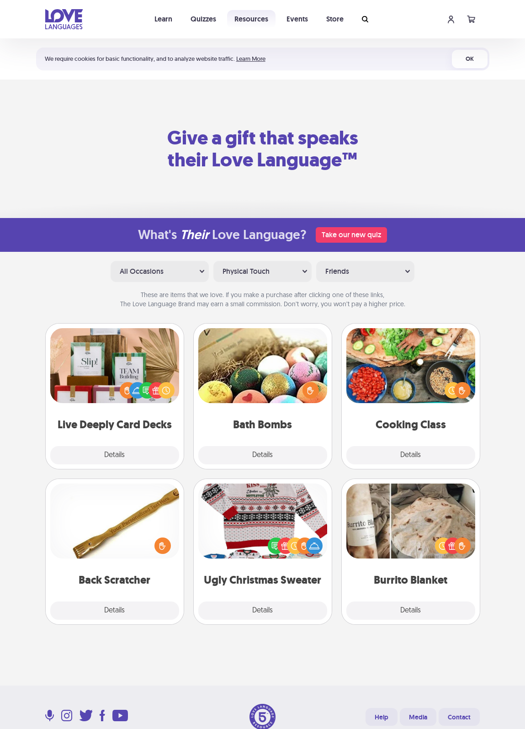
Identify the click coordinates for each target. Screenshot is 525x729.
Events (297, 19)
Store (335, 19)
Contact (459, 717)
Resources (251, 19)
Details (114, 455)
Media (418, 717)
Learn (163, 19)
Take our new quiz (351, 234)
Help (381, 717)
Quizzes (203, 19)
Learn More (250, 59)
